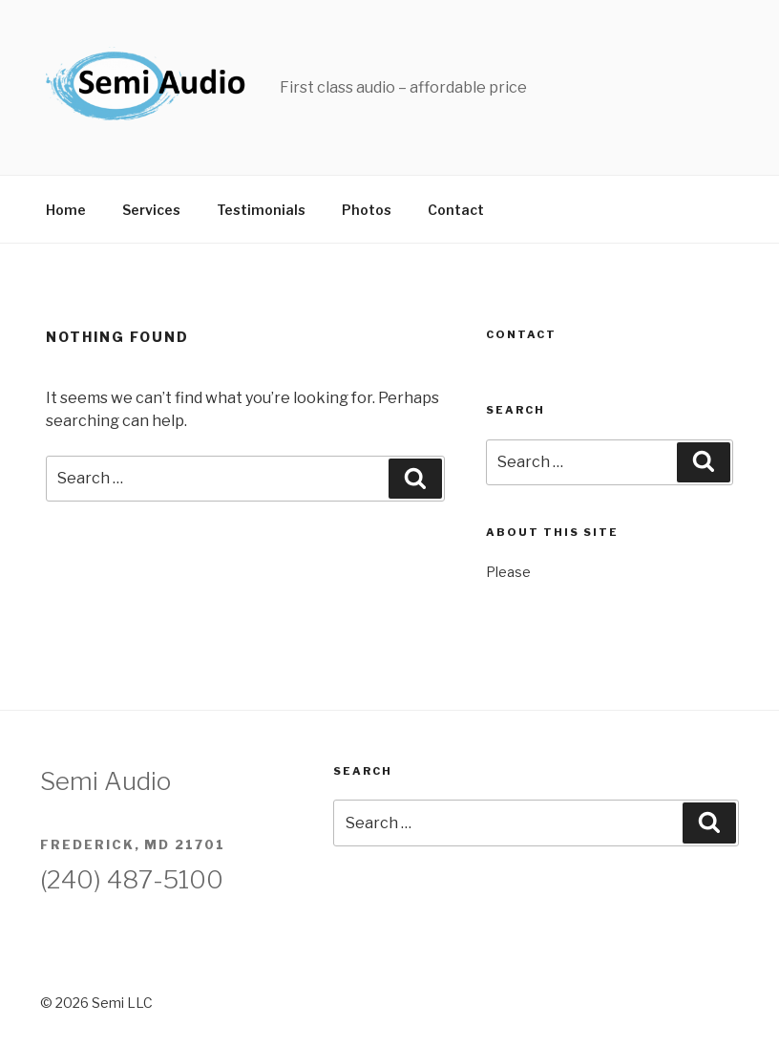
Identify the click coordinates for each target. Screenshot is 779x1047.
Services (151, 210)
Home (66, 210)
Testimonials (261, 210)
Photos (366, 210)
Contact (456, 210)
